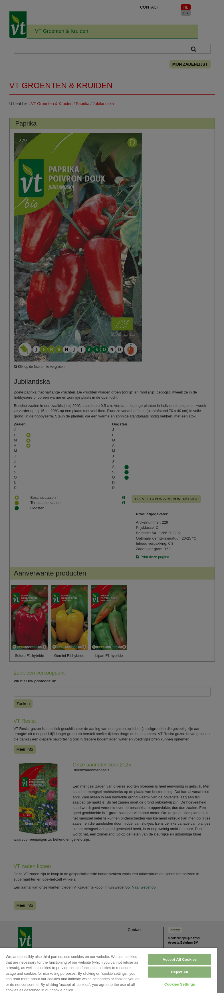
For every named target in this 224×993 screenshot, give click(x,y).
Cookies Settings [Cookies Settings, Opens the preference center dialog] (179, 984)
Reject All (179, 972)
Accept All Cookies (180, 959)
